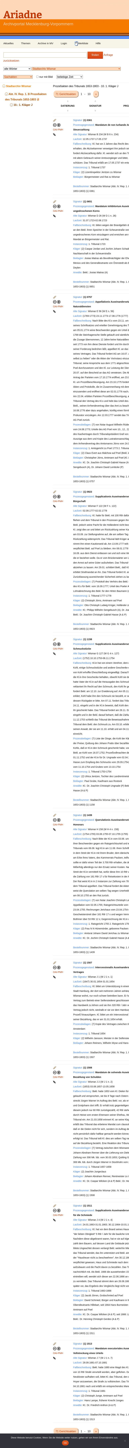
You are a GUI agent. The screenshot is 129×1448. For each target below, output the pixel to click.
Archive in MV (45, 43)
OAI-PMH (58, 129)
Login (64, 43)
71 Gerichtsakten (66, 94)
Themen (25, 43)
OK (65, 1443)
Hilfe (98, 43)
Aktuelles (8, 43)
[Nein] (124, 1440)
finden (95, 54)
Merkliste (81, 43)
